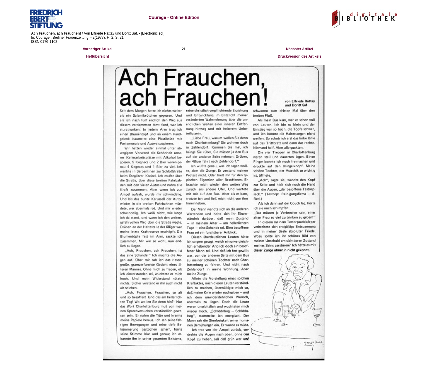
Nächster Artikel (299, 49)
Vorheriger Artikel (97, 49)
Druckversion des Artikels (300, 56)
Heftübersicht (97, 56)
